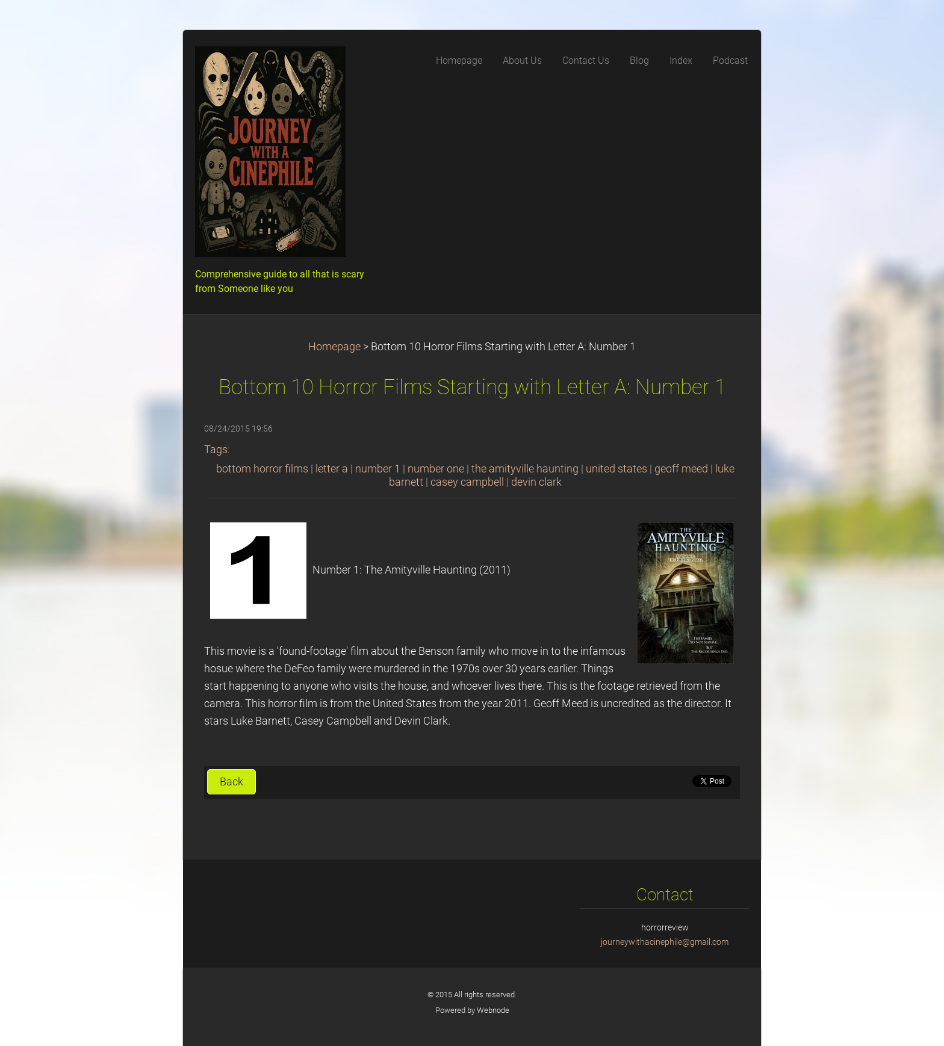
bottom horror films (262, 469)
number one (436, 469)
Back (231, 782)
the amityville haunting (525, 469)
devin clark (536, 482)
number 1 (377, 469)
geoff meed (681, 469)
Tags (216, 450)
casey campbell (467, 482)
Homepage (334, 347)
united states (616, 469)
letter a (331, 469)
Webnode (493, 1010)
